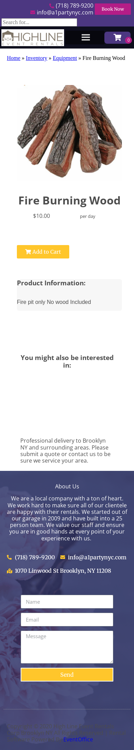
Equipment (65, 58)
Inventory (36, 58)
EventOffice (78, 739)
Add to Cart (43, 252)
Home (13, 58)
